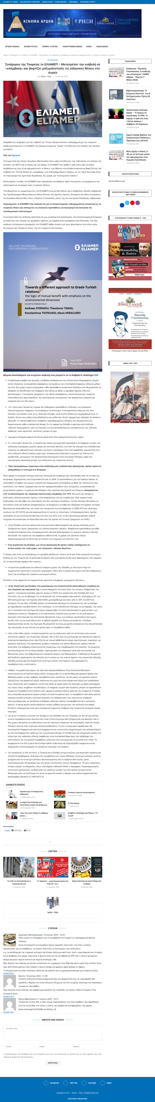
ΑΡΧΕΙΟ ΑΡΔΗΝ (12, 46)
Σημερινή (15, 155)
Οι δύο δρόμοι (74, 803)
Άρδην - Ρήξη (46, 76)
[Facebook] (146, 2)
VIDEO (88, 46)
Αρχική (5, 55)
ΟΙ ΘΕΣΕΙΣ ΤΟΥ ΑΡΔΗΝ (10, 2)
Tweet (7, 830)
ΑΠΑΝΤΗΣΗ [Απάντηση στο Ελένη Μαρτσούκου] (8, 1012)
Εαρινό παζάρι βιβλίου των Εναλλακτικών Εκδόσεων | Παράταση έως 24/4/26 (138, 138)
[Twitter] (70, 1083)
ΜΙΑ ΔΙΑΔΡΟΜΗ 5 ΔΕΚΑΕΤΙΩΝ (30, 2)
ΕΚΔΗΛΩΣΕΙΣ (102, 46)
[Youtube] (89, 1083)
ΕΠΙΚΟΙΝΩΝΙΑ (73, 2)
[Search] (150, 46)
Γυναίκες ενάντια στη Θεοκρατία (81, 792)
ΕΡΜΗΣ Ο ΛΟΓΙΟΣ (50, 46)
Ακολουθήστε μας (117, 181)
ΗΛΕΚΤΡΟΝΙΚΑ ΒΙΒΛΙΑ (72, 46)
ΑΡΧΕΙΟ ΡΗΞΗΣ (30, 46)
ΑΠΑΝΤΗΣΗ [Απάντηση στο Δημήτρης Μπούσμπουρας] (8, 973)
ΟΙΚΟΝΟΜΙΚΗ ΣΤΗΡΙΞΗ (87, 2)
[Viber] (105, 1083)
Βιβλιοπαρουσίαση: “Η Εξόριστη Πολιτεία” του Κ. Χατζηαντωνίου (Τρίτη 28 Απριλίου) (138, 94)
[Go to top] (77, 1098)
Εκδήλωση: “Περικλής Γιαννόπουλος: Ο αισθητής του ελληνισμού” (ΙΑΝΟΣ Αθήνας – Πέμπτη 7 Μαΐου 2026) (138, 74)
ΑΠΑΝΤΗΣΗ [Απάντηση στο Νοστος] (8, 996)
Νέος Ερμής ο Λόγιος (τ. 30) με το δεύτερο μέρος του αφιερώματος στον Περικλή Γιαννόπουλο (138, 155)
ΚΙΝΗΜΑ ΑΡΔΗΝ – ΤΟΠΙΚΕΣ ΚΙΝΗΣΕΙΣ (54, 2)
